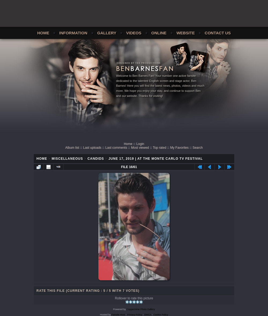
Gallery (106, 33)
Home (43, 33)
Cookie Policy (161, 314)
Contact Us (218, 33)
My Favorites (179, 148)
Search (197, 148)
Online (159, 33)
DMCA (147, 314)
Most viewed (140, 148)
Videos (134, 33)
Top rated (159, 148)
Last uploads (92, 148)
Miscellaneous (67, 159)
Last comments (116, 148)
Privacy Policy (134, 314)
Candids (95, 159)
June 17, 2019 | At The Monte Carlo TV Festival (156, 159)
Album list (72, 148)
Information (73, 33)
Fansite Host (118, 314)
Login (140, 144)
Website (185, 33)
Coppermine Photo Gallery (140, 309)
